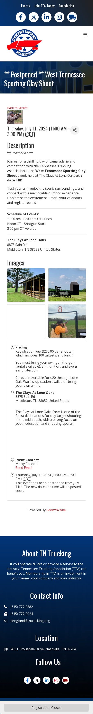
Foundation (66, 6)
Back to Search (17, 108)
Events (25, 6)
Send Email (24, 467)
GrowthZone (56, 510)
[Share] (74, 130)
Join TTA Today (44, 6)
